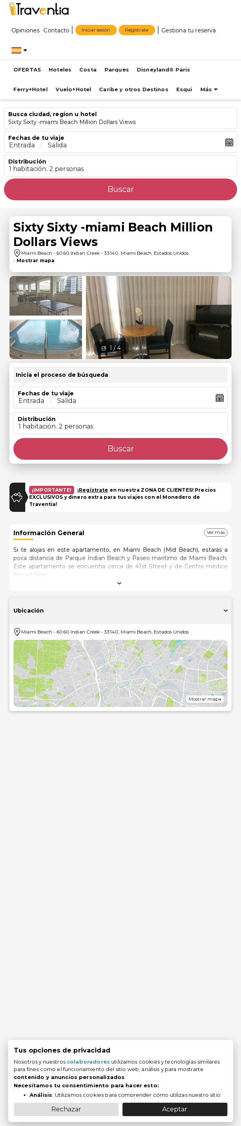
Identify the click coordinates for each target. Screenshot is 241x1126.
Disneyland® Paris (164, 70)
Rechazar (66, 1109)
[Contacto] (56, 30)
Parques (117, 70)
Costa (88, 70)
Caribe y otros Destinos (133, 89)
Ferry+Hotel (30, 89)
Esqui (184, 89)
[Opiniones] (25, 30)
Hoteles (60, 70)
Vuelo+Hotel (74, 89)
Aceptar (174, 1109)
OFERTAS (27, 70)
